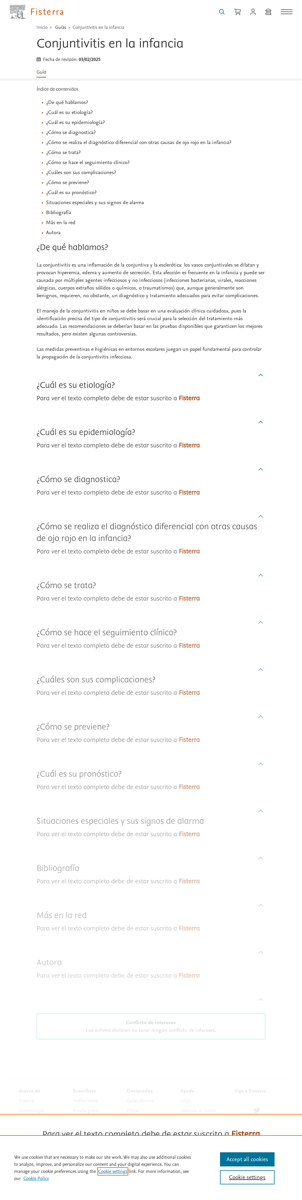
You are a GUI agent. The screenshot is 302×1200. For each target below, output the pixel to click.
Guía (41, 72)
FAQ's (185, 1100)
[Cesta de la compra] (237, 11)
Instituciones (85, 1100)
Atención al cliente (198, 1111)
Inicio (42, 27)
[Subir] (260, 375)
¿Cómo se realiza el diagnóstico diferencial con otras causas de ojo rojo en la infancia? (138, 142)
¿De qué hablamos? (67, 102)
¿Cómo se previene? (67, 182)
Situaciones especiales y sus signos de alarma (95, 202)
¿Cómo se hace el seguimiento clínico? (87, 162)
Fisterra (26, 1100)
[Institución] (268, 11)
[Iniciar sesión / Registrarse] (253, 11)
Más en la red (61, 222)
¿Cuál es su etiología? (69, 112)
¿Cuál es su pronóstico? (71, 192)
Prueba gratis (86, 1111)
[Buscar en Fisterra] (222, 11)
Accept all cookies (247, 1159)
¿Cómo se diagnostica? (71, 132)
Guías (60, 27)
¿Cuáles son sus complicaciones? (81, 172)
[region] (151, 1167)
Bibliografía (58, 212)
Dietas (133, 1111)
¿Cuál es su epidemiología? (75, 122)
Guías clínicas (140, 1100)
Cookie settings (112, 1171)
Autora (53, 232)
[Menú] (286, 11)
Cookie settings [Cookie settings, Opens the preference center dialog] (247, 1177)
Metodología (31, 1111)
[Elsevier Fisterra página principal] (37, 12)
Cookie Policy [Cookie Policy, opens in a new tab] (36, 1178)
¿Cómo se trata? (63, 152)
